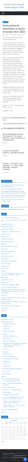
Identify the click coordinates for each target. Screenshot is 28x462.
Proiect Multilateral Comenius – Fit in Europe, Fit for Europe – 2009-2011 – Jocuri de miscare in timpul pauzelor (14, 137)
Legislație (3, 271)
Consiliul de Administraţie (7, 239)
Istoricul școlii (4, 268)
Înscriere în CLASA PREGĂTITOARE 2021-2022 (13, 119)
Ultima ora (5, 22)
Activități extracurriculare (7, 224)
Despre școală (4, 249)
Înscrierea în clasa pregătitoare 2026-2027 (11, 189)
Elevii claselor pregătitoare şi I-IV (9, 251)
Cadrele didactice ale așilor (7, 226)
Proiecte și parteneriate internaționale (10, 284)
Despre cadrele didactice (7, 241)
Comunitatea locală (6, 234)
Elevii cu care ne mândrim (7, 256)
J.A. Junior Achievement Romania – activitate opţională (13, 152)
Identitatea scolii (5, 266)
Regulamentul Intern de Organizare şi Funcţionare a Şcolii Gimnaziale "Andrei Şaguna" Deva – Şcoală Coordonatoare (13, 291)
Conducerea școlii (5, 236)
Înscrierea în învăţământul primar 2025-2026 (12, 209)
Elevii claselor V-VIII (5, 253)
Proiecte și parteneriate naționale (9, 287)
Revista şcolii (4, 295)
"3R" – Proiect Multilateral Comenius (10, 218)
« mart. (3, 441)
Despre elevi (4, 244)
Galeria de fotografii (6, 263)
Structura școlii (4, 308)
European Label (5, 258)
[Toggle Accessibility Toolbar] (25, 459)
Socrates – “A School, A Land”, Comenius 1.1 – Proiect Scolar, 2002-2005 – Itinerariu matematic (13, 166)
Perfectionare (4, 277)
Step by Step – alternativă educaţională (10, 305)
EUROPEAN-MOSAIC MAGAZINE (9, 261)
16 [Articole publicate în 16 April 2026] (14, 431)
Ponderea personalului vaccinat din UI (15, 123)
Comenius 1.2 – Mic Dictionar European (10, 231)
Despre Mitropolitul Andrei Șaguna (9, 246)
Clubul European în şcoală (7, 229)
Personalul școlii (5, 282)
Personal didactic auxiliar (7, 280)
